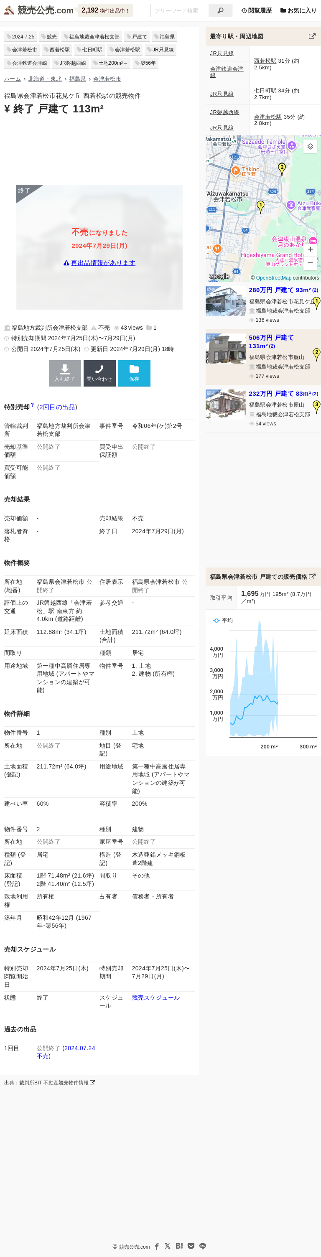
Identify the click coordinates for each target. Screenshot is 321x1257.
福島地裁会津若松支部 (94, 37)
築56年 (148, 63)
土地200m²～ (113, 63)
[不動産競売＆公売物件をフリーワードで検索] (179, 10)
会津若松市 (24, 50)
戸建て (139, 37)
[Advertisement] (99, 149)
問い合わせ (100, 373)
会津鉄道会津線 (29, 63)
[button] (261, 207)
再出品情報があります (103, 262)
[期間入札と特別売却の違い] (32, 406)
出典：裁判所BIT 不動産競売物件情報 (49, 1083)
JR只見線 (163, 50)
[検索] (220, 10)
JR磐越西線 (73, 63)
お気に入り (298, 10)
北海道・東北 (45, 79)
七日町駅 (92, 50)
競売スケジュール (156, 997)
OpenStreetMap (273, 278)
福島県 (167, 37)
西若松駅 (60, 50)
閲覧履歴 (256, 10)
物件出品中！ (106, 10)
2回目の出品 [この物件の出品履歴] (57, 406)
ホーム (12, 79)
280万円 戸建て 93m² (283, 289)
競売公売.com (134, 1247)
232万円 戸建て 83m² (283, 393)
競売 (52, 37)
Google (219, 276)
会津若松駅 (127, 50)
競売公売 (36, 10)
